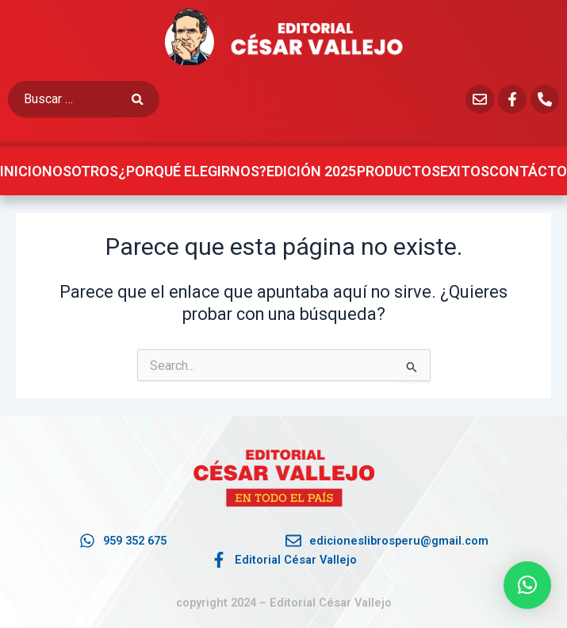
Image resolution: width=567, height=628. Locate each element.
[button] (527, 585)
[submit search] (145, 100)
